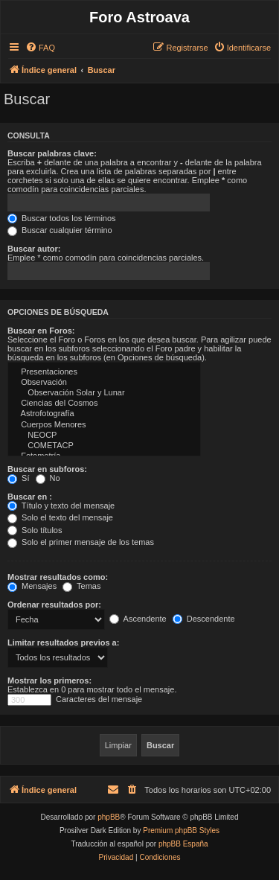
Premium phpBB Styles (181, 830)
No (48, 478)
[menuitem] (40, 48)
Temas (81, 585)
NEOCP (104, 435)
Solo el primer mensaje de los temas (80, 542)
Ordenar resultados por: (54, 604)
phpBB (108, 817)
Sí (18, 478)
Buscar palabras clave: (52, 153)
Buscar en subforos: (47, 469)
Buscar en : (29, 496)
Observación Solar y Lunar (104, 393)
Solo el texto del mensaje (60, 517)
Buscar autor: (34, 248)
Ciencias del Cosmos (104, 403)
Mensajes (32, 585)
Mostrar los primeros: (49, 680)
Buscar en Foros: (40, 330)
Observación (104, 382)
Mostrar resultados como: (57, 577)
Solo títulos (34, 530)
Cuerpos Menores (104, 425)
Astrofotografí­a (104, 414)
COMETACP (104, 446)
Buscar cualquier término (59, 230)
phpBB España (183, 844)
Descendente (204, 618)
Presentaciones (104, 372)
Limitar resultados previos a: (63, 642)
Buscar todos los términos (61, 218)
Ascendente (138, 618)
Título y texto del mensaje (61, 505)
